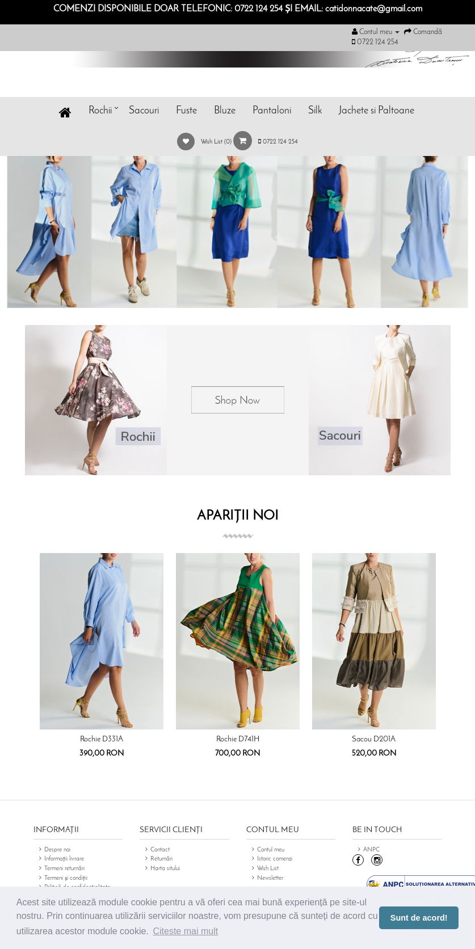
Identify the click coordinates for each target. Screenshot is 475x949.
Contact (160, 850)
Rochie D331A (101, 739)
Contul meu (270, 850)
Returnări (161, 859)
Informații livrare (64, 859)
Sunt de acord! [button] (419, 917)
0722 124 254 (278, 142)
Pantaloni (272, 111)
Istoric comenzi (274, 859)
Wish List (268, 869)
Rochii (100, 111)
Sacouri (144, 111)
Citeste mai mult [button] (185, 931)
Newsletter (270, 878)
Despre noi (57, 850)
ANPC (371, 850)
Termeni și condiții (65, 878)
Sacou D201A (374, 739)
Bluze (225, 111)
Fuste (186, 111)
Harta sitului (165, 869)
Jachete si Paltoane (376, 111)
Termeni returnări (64, 869)
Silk (315, 111)
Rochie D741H (237, 739)
